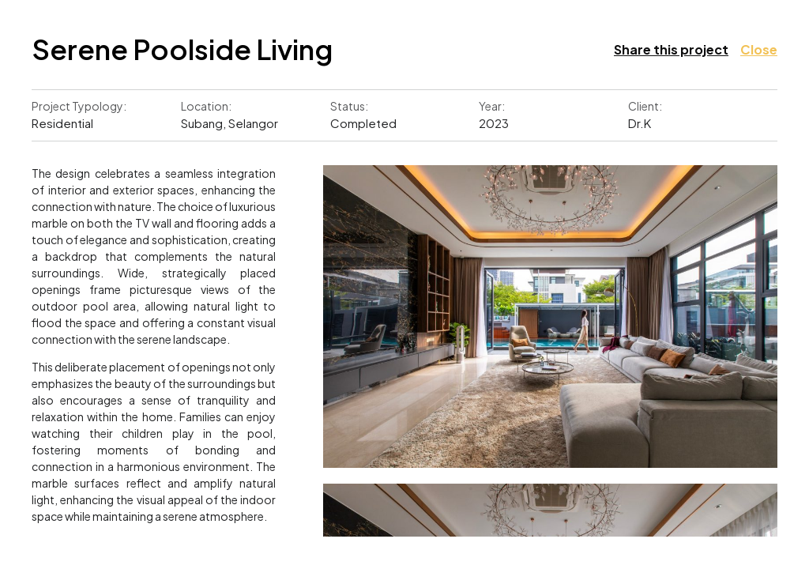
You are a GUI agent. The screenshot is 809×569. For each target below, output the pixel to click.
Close (758, 49)
